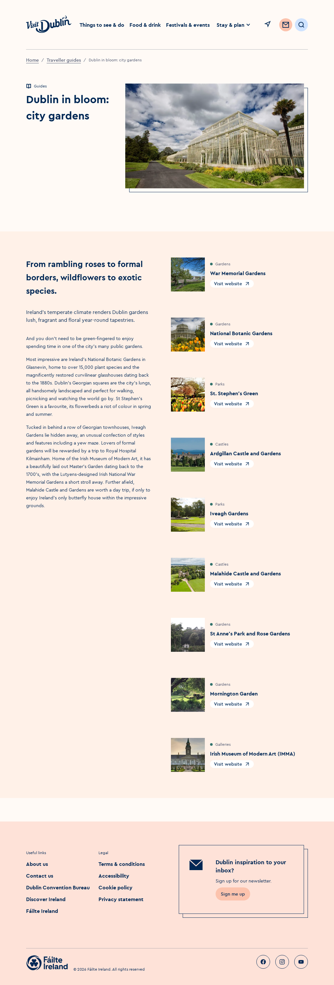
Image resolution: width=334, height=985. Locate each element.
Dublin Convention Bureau (58, 887)
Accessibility (114, 875)
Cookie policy (115, 887)
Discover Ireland (46, 899)
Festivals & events (188, 25)
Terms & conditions (122, 864)
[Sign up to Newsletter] (285, 24)
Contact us (39, 875)
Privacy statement (121, 899)
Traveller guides (64, 60)
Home (32, 60)
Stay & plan (234, 25)
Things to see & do (102, 25)
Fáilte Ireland (42, 911)
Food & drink (145, 25)
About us (37, 864)
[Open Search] (301, 24)
